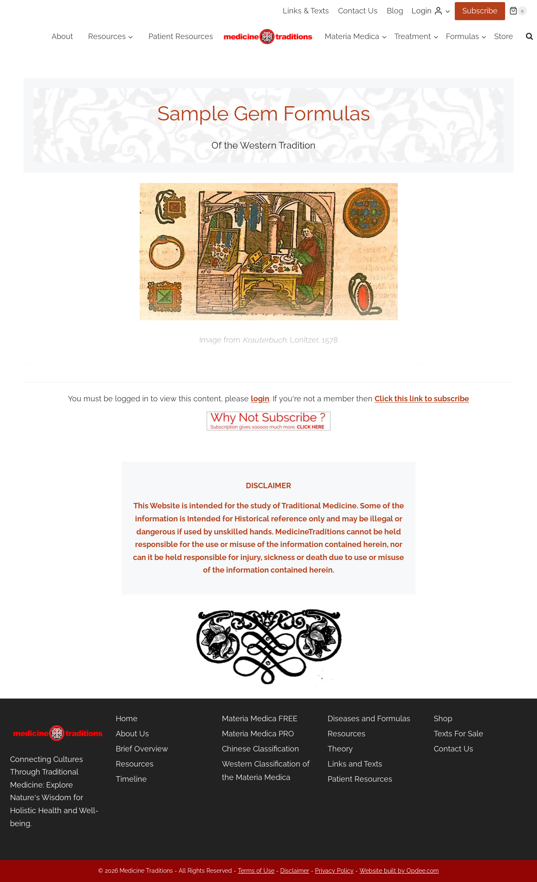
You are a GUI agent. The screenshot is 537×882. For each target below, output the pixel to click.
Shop (443, 718)
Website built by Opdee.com (399, 870)
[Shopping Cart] (518, 11)
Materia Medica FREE (259, 718)
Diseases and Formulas (369, 718)
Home (127, 718)
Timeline (131, 779)
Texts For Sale (458, 733)
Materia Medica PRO (258, 733)
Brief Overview (142, 748)
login (260, 398)
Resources (135, 763)
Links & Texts (306, 10)
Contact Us (358, 10)
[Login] (431, 11)
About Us (132, 733)
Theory (340, 748)
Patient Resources (181, 36)
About (62, 36)
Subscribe (480, 10)
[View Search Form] (529, 36)
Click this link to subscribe (422, 398)
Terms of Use (256, 870)
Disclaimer (294, 870)
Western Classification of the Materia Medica (266, 770)
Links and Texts (355, 763)
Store (503, 36)
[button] (447, 11)
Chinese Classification (260, 748)
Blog (395, 10)
